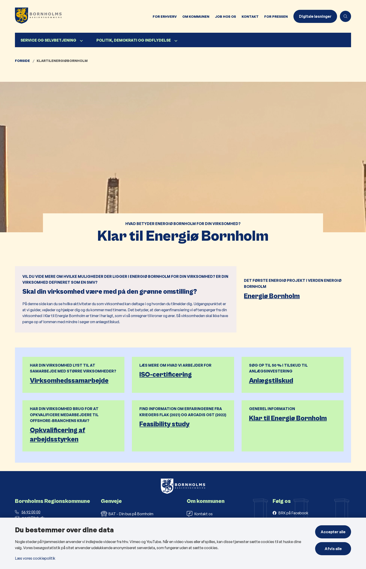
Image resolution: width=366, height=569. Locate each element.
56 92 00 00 (27, 512)
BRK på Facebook (293, 513)
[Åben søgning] (345, 16)
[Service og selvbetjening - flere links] (80, 41)
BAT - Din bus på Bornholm (127, 514)
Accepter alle (333, 532)
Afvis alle (333, 548)
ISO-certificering (165, 375)
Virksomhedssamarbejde (69, 381)
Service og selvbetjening (48, 40)
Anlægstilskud (271, 381)
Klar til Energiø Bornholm (288, 418)
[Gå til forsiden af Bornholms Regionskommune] (82, 16)
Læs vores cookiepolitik (35, 558)
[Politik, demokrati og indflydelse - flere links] (175, 41)
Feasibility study (164, 424)
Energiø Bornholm (272, 296)
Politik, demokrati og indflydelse (133, 40)
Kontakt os (200, 514)
